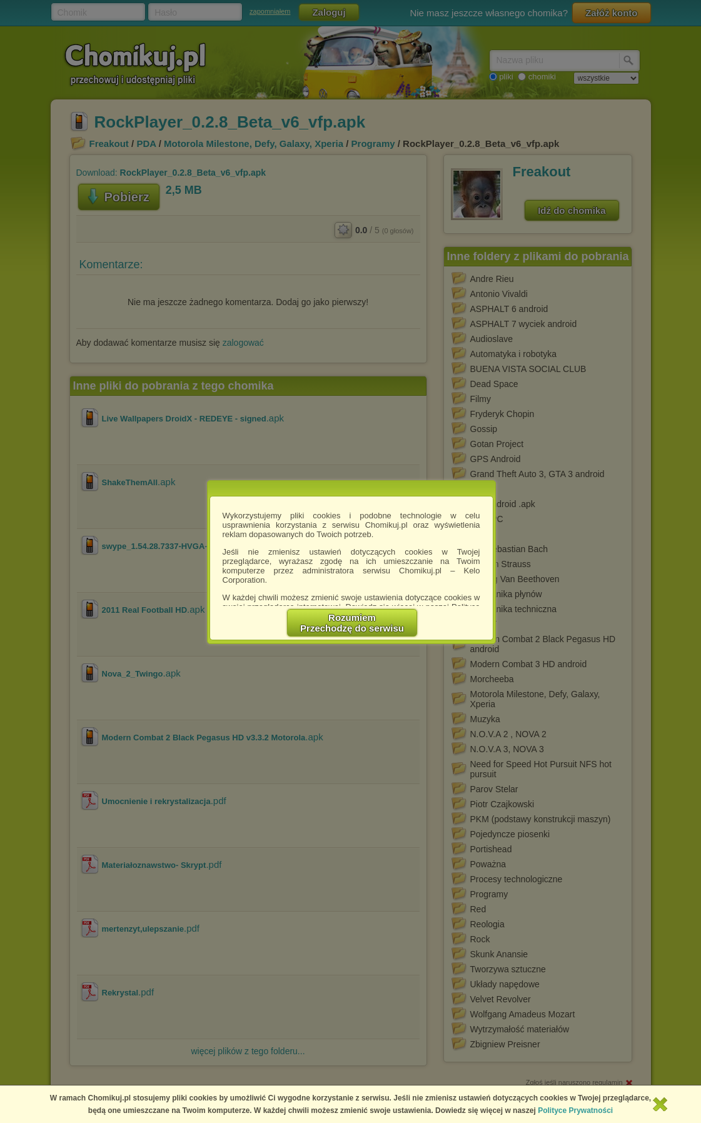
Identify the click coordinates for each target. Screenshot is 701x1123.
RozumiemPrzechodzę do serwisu (352, 622)
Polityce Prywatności (575, 1110)
